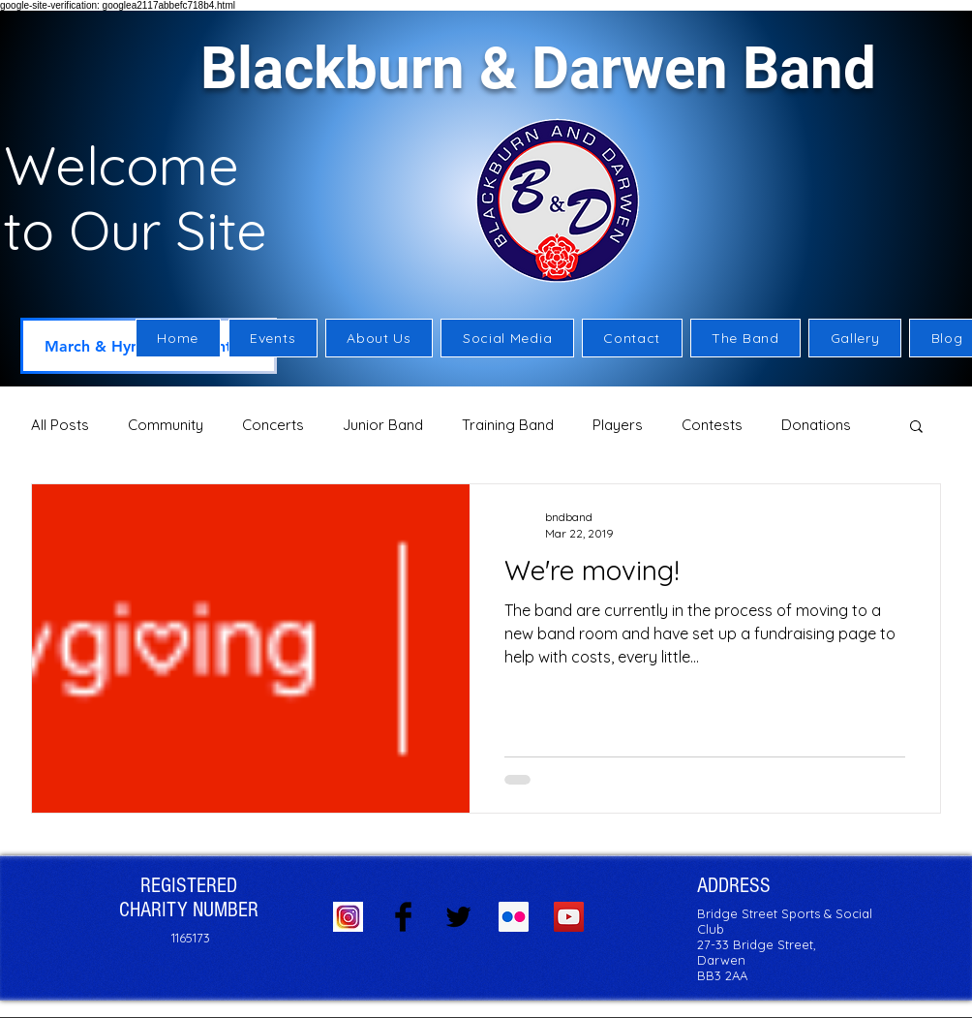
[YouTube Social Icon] (569, 917)
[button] (379, 338)
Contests (712, 425)
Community (165, 425)
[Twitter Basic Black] (458, 917)
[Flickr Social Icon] (514, 917)
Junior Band (383, 425)
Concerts (273, 425)
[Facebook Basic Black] (403, 917)
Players (617, 425)
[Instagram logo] (348, 917)
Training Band (508, 425)
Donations (816, 425)
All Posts (60, 425)
